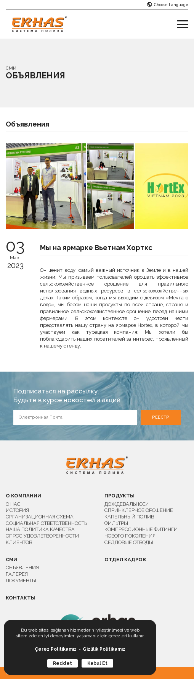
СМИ (11, 559)
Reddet (62, 663)
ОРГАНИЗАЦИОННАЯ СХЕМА (40, 517)
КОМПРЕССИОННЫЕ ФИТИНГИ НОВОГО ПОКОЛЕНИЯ (141, 532)
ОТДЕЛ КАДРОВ (125, 559)
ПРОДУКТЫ (119, 496)
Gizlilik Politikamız (104, 649)
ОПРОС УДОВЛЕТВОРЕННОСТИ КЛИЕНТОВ (42, 539)
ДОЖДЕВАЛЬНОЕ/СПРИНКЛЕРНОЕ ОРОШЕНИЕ (138, 507)
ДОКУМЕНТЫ (21, 580)
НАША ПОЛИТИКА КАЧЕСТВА (40, 529)
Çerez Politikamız (56, 649)
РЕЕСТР (160, 417)
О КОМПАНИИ (23, 496)
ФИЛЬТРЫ (116, 523)
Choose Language (167, 5)
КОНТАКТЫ (20, 598)
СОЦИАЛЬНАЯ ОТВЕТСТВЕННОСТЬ (46, 523)
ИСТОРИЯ (17, 510)
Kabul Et (97, 663)
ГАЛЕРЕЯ (17, 574)
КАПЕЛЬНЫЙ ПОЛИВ (129, 517)
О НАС (13, 504)
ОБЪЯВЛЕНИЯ (22, 567)
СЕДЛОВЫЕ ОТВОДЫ (128, 542)
